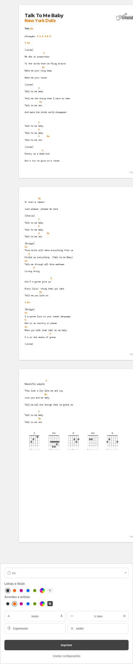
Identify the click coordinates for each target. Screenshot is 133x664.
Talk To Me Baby (44, 15)
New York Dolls (40, 20)
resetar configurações (66, 656)
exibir (80, 628)
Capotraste (20, 628)
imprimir (66, 645)
